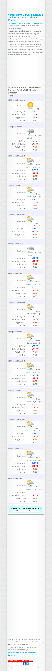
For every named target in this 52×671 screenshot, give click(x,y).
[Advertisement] (26, 71)
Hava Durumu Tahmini (26, 4)
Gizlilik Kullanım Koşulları (15, 662)
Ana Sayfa (26, 10)
